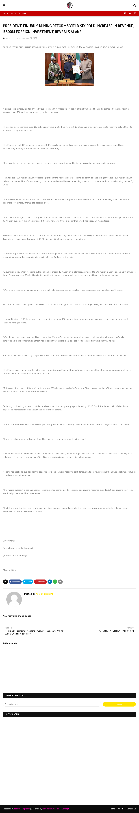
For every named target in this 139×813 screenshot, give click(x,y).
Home (5, 13)
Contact (22, 13)
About (13, 13)
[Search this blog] (52, 704)
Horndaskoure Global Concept (55, 808)
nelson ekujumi (12, 38)
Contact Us (131, 808)
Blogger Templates (21, 808)
